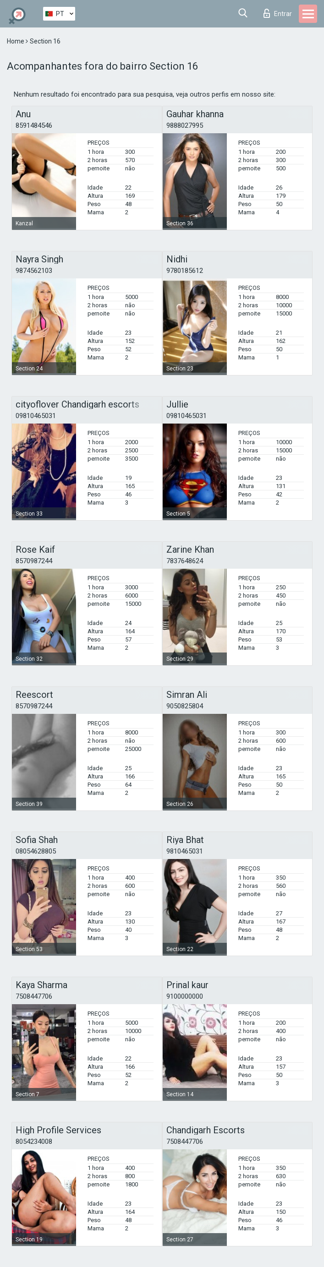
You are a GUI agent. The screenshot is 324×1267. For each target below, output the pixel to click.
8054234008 (34, 1141)
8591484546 (34, 125)
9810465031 (184, 851)
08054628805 (36, 851)
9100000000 (184, 996)
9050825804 (184, 706)
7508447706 (34, 996)
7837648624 (184, 561)
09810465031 (36, 416)
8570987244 (34, 561)
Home (16, 41)
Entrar (278, 13)
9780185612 (184, 270)
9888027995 (184, 125)
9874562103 (34, 270)
